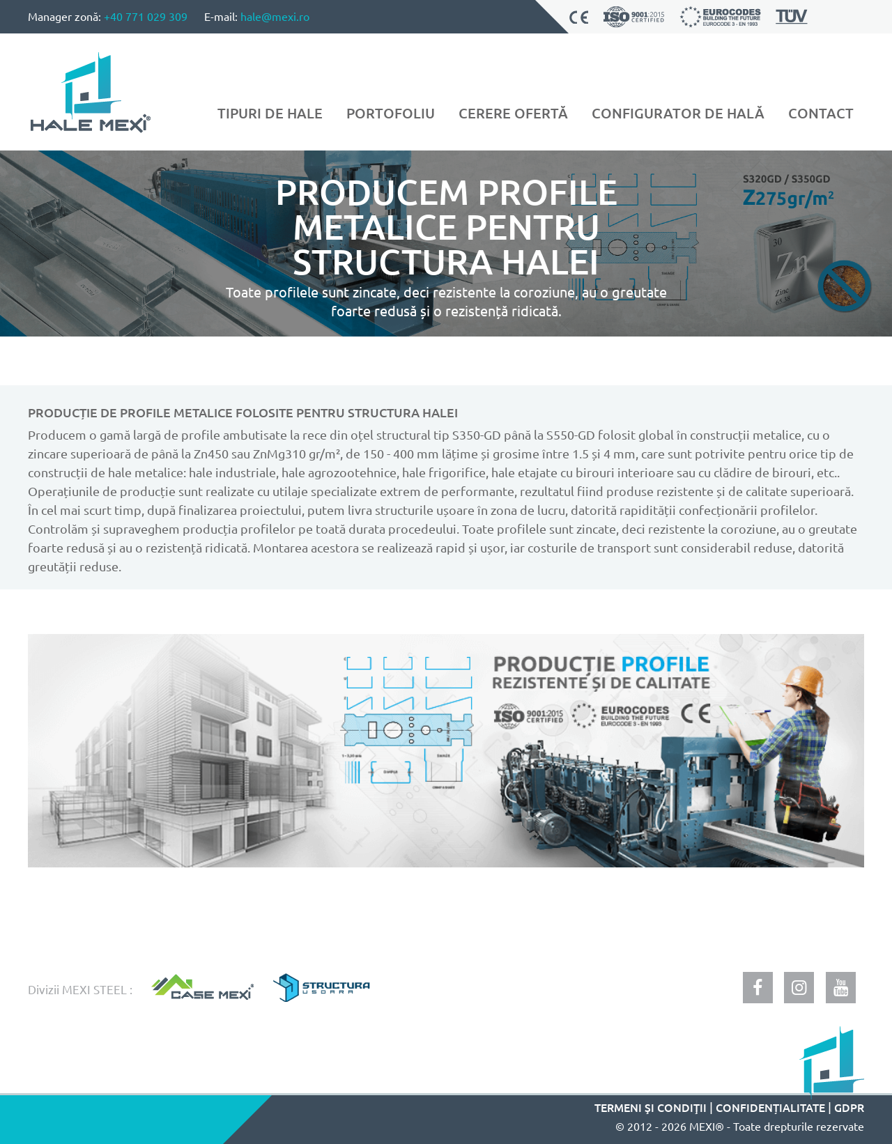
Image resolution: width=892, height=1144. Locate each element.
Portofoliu (390, 113)
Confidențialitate (770, 1107)
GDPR (849, 1107)
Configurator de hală (678, 113)
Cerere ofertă (513, 113)
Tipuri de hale (270, 113)
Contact (821, 113)
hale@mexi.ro (274, 16)
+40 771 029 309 (145, 16)
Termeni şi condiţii (650, 1107)
